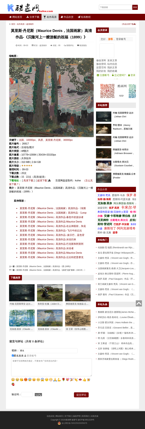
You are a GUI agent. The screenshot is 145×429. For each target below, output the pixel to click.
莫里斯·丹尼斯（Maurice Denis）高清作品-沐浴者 (47, 248)
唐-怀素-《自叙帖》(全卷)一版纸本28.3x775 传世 (121, 333)
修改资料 (101, 60)
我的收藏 (112, 71)
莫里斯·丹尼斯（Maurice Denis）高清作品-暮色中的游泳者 (51, 217)
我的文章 (112, 67)
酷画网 (69, 420)
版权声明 (77, 416)
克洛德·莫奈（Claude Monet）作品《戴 (56, 329)
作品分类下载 (129, 24)
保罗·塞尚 (133, 195)
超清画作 (30, 24)
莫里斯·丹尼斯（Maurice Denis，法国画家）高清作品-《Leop (53, 212)
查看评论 (68, 45)
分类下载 (32, 17)
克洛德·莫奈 (105, 203)
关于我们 (68, 416)
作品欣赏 (67, 17)
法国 (21, 140)
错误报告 (82, 45)
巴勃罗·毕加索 (121, 224)
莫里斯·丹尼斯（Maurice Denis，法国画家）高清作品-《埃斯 (53, 208)
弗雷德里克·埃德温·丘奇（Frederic (82, 304)
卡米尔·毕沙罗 (132, 207)
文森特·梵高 (104, 195)
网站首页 (15, 17)
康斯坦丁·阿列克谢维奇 (120, 228)
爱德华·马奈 (119, 195)
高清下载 (28, 180)
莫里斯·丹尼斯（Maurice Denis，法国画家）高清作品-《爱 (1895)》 (44, 266)
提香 (115, 232)
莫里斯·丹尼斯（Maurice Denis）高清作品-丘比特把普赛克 (51, 257)
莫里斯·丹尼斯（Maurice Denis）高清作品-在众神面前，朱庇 (53, 226)
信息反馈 (50, 416)
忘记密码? (118, 75)
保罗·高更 (114, 208)
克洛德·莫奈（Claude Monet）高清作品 (28, 329)
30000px (68, 140)
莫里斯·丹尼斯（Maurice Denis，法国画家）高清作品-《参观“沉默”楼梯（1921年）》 (51, 270)
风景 (40, 140)
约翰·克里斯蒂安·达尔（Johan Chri (26, 304)
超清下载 (42, 180)
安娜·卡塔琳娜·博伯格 (117, 215)
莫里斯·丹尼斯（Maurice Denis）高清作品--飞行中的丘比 (51, 230)
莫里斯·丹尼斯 (53, 140)
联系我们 (85, 416)
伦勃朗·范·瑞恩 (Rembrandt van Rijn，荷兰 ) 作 (120, 247)
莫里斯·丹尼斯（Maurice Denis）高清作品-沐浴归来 (48, 239)
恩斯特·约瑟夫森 (122, 199)
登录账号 (120, 39)
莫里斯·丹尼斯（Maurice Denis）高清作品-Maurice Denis (51, 221)
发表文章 (112, 60)
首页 (13, 24)
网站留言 (59, 416)
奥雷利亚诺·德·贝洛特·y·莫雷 (113, 212)
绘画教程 (84, 17)
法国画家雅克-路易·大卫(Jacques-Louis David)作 (121, 268)
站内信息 (112, 64)
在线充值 (94, 416)
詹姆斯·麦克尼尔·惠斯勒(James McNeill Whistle (120, 312)
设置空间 (101, 67)
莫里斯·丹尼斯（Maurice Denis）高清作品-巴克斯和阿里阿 (51, 244)
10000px (31, 140)
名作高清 (49, 17)
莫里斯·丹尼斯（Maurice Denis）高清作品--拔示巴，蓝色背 (52, 235)
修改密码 (101, 64)
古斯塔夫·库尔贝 (119, 220)
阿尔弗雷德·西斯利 (124, 203)
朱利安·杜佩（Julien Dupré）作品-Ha (55, 304)
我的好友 (101, 71)
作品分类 (102, 189)
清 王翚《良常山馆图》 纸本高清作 (82, 329)
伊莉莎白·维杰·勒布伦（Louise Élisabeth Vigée (120, 317)
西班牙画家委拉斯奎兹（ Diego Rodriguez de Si (120, 359)
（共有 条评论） (34, 341)
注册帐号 (103, 75)
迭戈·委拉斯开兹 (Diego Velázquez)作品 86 (118, 253)
